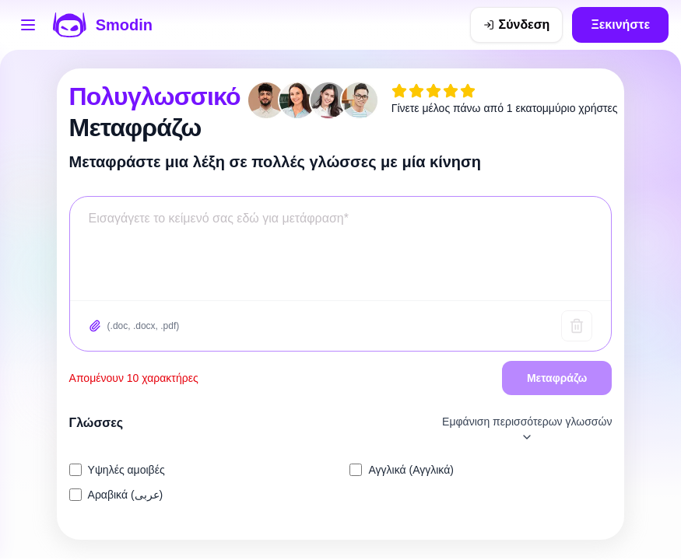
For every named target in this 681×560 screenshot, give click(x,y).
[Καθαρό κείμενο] (576, 325)
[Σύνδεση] (516, 25)
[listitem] (200, 470)
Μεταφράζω (557, 378)
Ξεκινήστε (620, 24)
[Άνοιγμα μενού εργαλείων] (28, 24)
